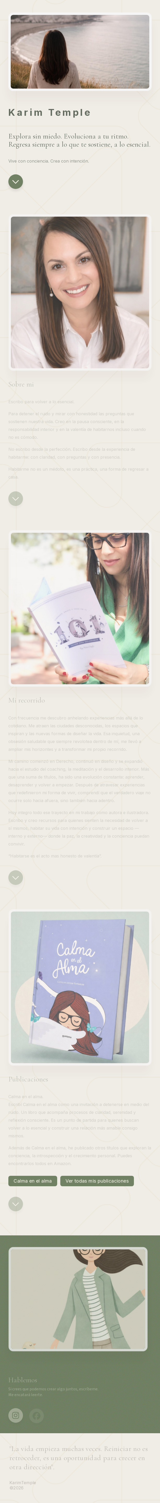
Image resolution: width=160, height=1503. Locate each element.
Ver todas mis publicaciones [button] (97, 1181)
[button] (15, 181)
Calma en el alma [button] (33, 1181)
